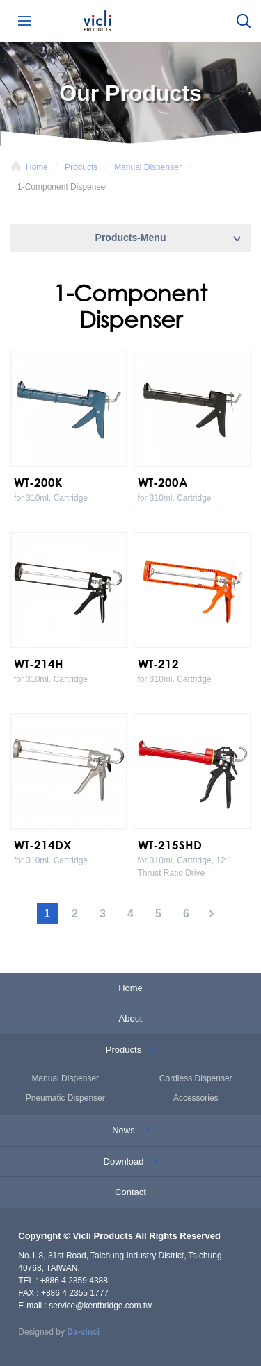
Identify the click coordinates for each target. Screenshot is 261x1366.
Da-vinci (83, 1332)
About (131, 1018)
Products (81, 167)
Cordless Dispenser (195, 1078)
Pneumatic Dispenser (65, 1098)
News (123, 1130)
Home (37, 167)
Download (124, 1161)
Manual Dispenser (148, 167)
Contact (130, 1192)
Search (243, 20)
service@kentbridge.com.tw (100, 1305)
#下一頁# (214, 913)
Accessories (196, 1098)
